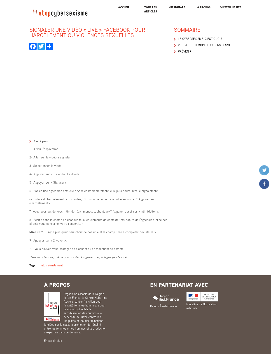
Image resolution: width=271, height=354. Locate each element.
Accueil (124, 7)
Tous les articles (150, 9)
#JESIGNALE (177, 7)
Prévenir (184, 51)
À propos (203, 7)
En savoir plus (53, 340)
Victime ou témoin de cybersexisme (204, 45)
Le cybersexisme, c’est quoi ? (200, 39)
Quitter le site (230, 7)
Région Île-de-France (163, 306)
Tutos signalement (51, 265)
